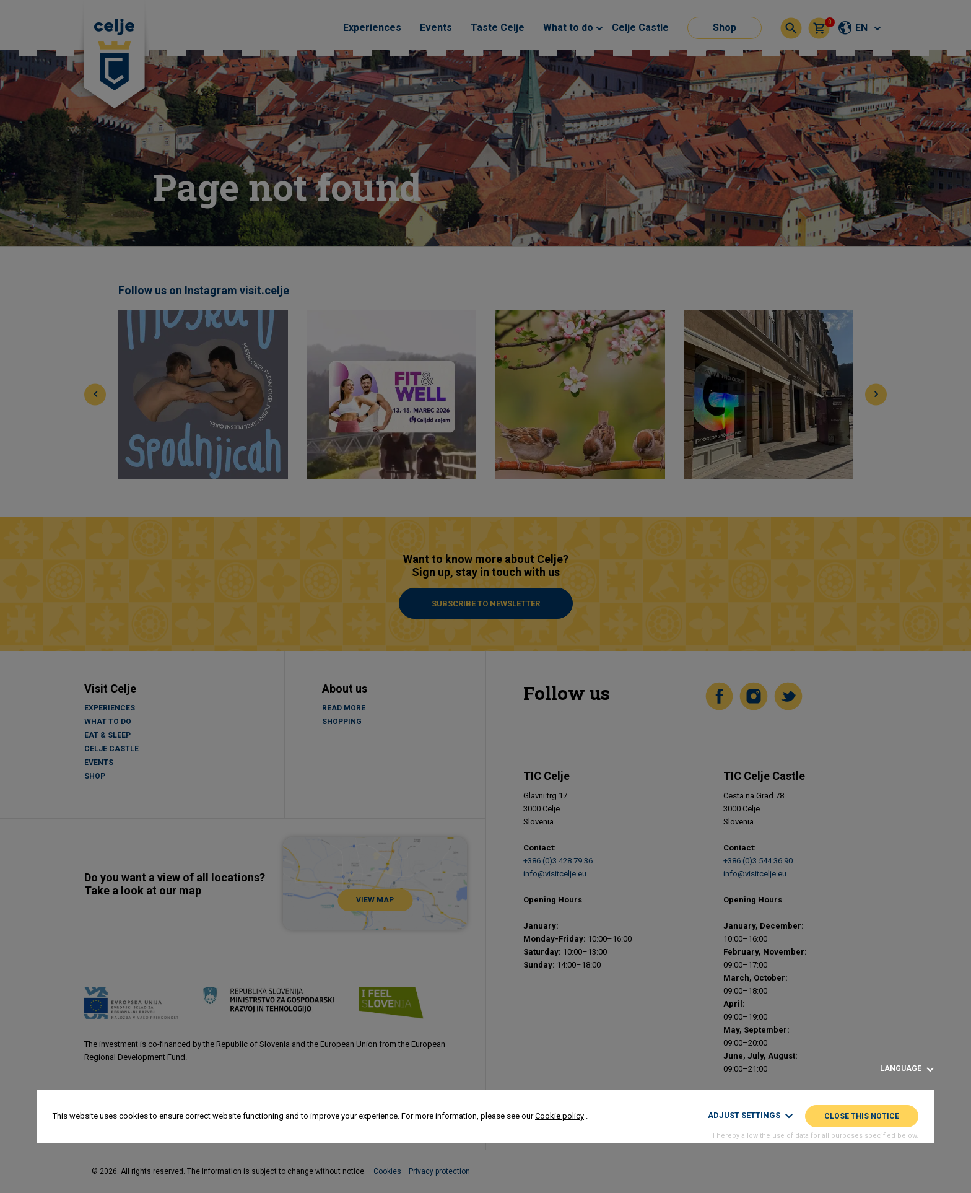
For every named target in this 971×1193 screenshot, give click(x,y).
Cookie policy (559, 1116)
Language (907, 1069)
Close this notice (861, 1116)
